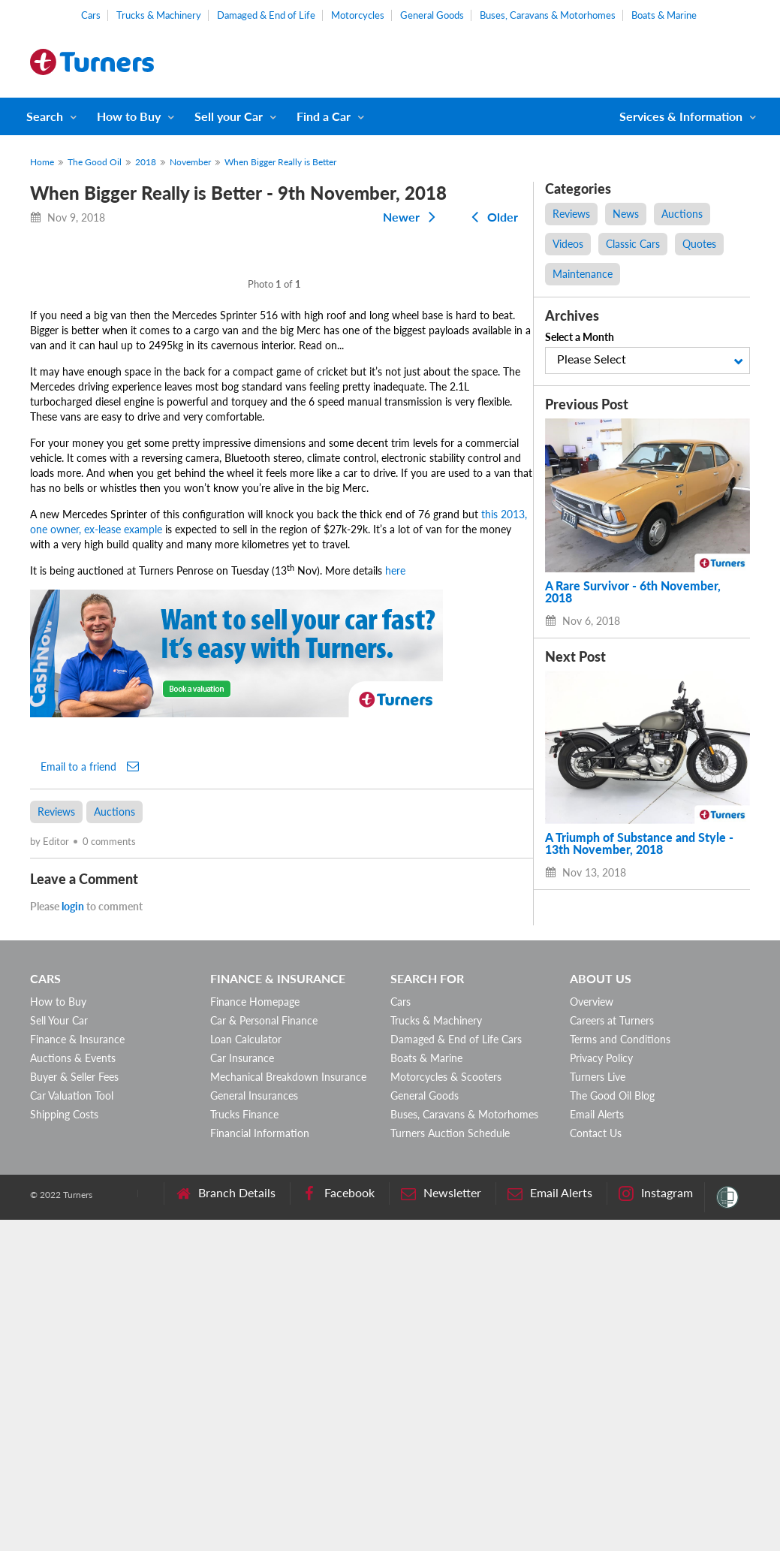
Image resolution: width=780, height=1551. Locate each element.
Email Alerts (597, 1445)
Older (491, 216)
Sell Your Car (59, 1351)
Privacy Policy (601, 1389)
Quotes (699, 243)
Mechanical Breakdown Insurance (288, 1408)
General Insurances (254, 1426)
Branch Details (226, 1524)
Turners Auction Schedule (450, 1464)
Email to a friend (90, 1097)
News (626, 213)
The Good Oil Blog (612, 1426)
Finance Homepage (255, 1332)
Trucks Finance (244, 1445)
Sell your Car (228, 116)
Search (44, 116)
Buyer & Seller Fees (74, 1408)
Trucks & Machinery (158, 15)
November (190, 161)
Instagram (656, 1524)
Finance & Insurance (77, 1370)
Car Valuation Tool (71, 1426)
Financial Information (259, 1464)
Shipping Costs (64, 1445)
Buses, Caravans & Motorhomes (548, 15)
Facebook (338, 1524)
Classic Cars (633, 243)
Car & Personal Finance (264, 1351)
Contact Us (596, 1464)
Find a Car (324, 116)
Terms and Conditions (620, 1370)
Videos (568, 243)
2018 (145, 161)
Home (42, 161)
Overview (591, 1332)
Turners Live (597, 1408)
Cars (91, 15)
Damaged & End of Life (266, 15)
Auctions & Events (73, 1389)
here (395, 901)
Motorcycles (357, 15)
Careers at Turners (612, 1351)
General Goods (432, 15)
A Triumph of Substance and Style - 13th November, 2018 (639, 843)
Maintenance (583, 273)
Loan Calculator (246, 1370)
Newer (412, 216)
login (73, 1237)
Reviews (56, 1142)
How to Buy (129, 116)
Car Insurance (242, 1389)
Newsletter (441, 1524)
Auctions (114, 1142)
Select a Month (579, 336)
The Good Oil (95, 161)
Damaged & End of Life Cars (456, 1370)
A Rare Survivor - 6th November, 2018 (633, 592)
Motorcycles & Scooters (445, 1408)
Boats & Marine (664, 15)
